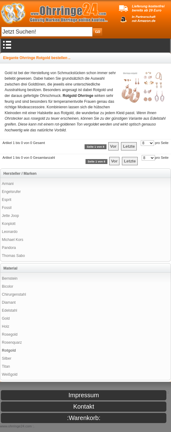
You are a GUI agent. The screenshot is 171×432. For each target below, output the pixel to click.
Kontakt (83, 406)
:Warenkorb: (83, 417)
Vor (113, 146)
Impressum (84, 395)
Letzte (129, 146)
